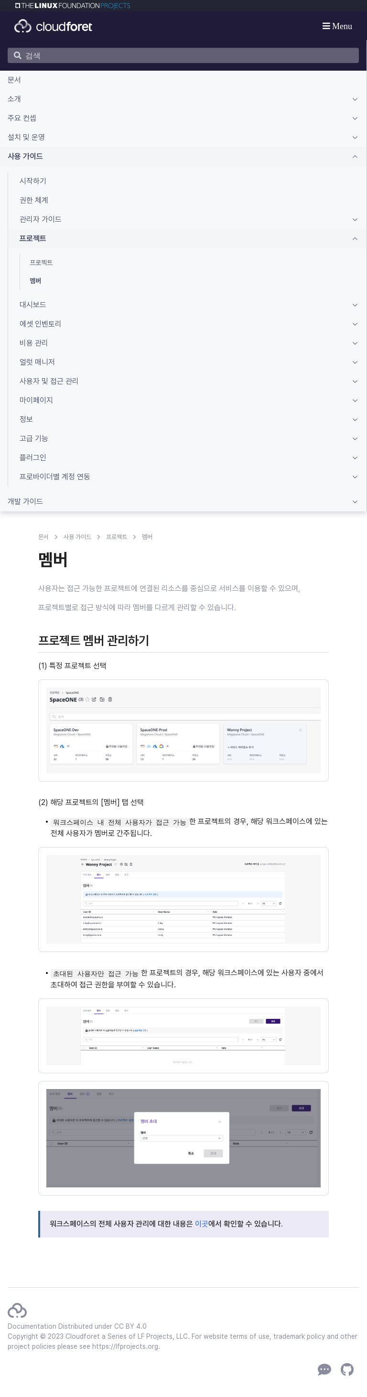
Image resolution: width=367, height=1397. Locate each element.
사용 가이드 (77, 536)
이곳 (201, 1223)
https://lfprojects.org (125, 1346)
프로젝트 (116, 536)
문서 (43, 536)
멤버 (147, 536)
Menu (341, 25)
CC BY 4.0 (130, 1326)
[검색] (183, 55)
